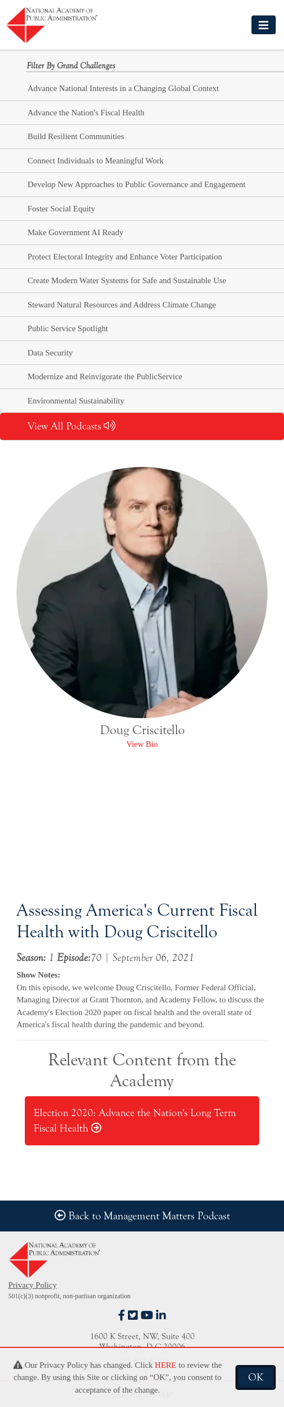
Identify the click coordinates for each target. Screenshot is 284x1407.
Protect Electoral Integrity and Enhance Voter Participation (125, 256)
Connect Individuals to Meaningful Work (96, 160)
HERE (165, 1365)
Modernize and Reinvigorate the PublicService (105, 376)
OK (255, 1377)
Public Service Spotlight (68, 328)
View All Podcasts (71, 426)
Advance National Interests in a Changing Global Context (123, 88)
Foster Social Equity (61, 208)
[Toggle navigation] (263, 24)
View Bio (142, 744)
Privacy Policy (32, 1285)
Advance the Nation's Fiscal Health (86, 112)
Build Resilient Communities (76, 136)
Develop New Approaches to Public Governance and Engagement (136, 184)
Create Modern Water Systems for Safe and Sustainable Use (127, 280)
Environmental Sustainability (76, 400)
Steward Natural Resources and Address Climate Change (122, 304)
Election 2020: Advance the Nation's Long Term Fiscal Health (135, 1121)
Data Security (50, 352)
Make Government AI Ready (76, 232)
